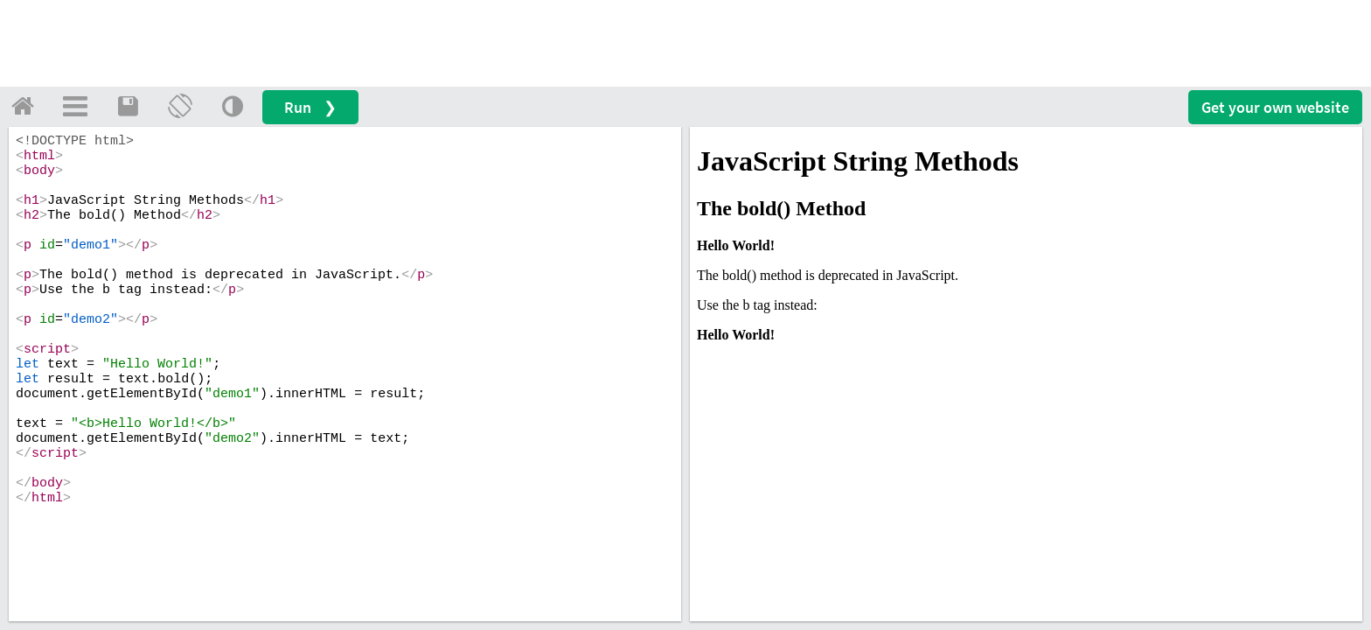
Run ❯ (310, 107)
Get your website (1275, 107)
